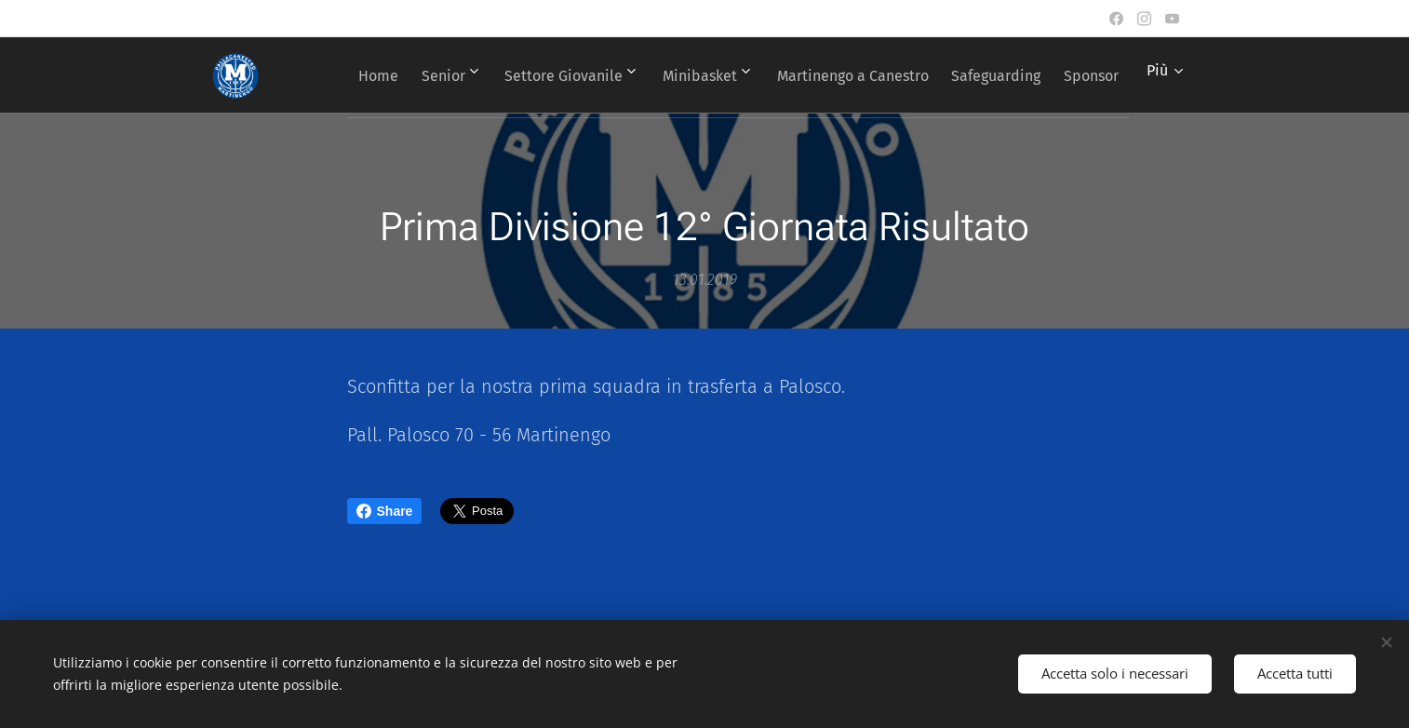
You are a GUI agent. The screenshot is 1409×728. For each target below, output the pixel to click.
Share (384, 511)
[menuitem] (409, 75)
